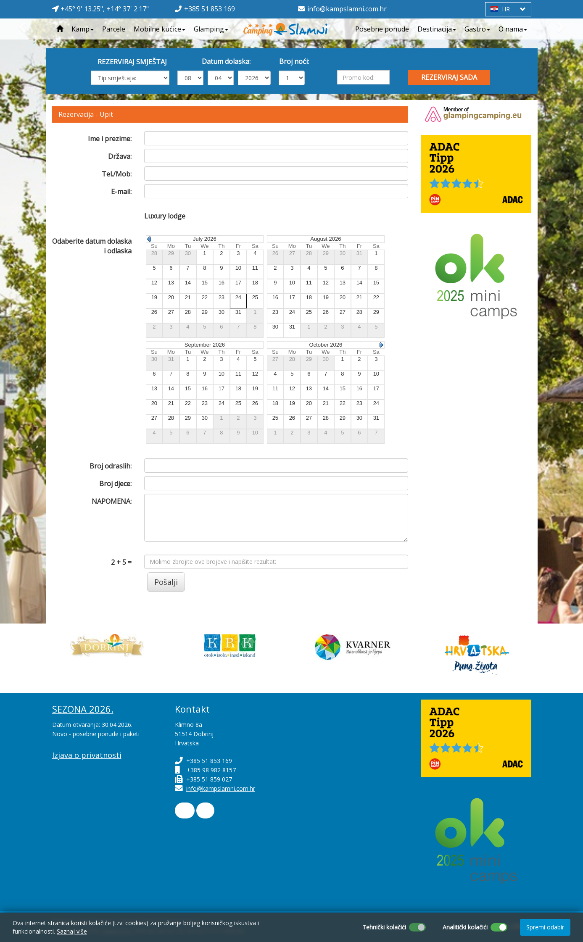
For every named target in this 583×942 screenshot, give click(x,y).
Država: (120, 156)
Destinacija (436, 29)
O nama (513, 29)
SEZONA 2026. (82, 709)
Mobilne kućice (159, 29)
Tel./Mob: (117, 174)
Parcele (113, 29)
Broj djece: (115, 483)
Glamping (211, 29)
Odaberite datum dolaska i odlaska (92, 246)
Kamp (82, 29)
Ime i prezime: (110, 138)
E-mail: (121, 191)
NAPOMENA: (112, 501)
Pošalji (166, 582)
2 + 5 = (121, 562)
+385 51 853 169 (209, 8)
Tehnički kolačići (384, 927)
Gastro (477, 29)
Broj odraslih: (111, 466)
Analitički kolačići (465, 927)
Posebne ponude (382, 29)
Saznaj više (72, 931)
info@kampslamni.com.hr (347, 8)
